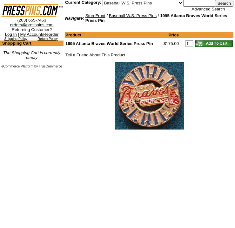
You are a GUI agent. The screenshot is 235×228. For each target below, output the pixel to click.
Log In (11, 34)
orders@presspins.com (31, 24)
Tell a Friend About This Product (95, 55)
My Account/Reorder (39, 34)
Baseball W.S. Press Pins (133, 15)
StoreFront (95, 15)
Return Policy (47, 39)
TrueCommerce (50, 66)
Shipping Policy (16, 39)
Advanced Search (208, 9)
